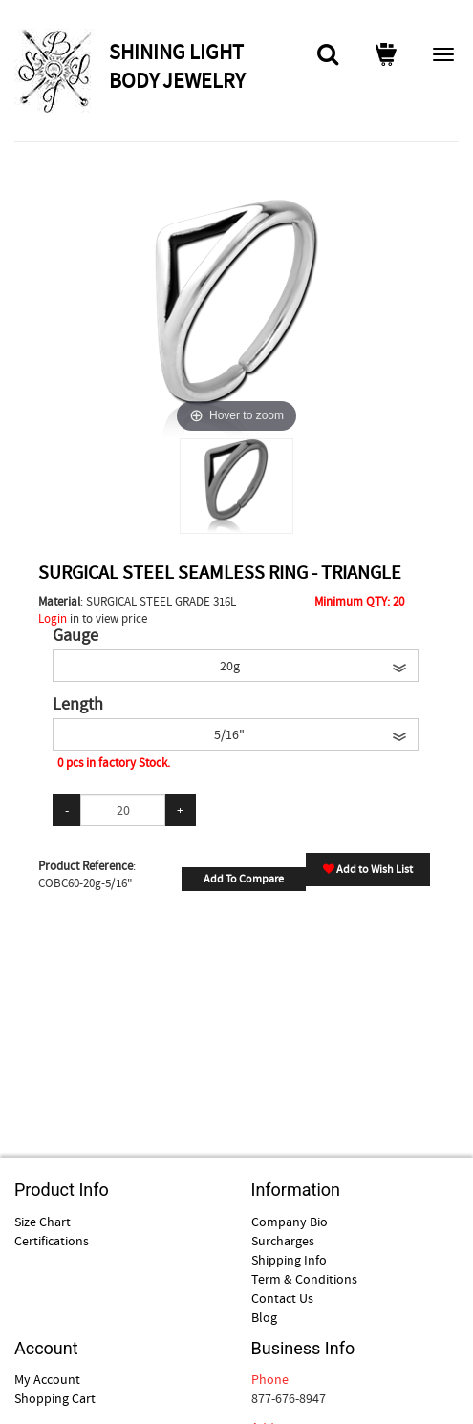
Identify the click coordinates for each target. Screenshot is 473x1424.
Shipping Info (289, 1259)
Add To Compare (244, 878)
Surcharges (282, 1240)
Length (78, 704)
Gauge (75, 636)
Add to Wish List (368, 869)
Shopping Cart (55, 1398)
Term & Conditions (304, 1278)
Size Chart (42, 1221)
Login (52, 618)
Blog (264, 1317)
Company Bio (289, 1221)
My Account (47, 1379)
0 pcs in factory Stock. (113, 763)
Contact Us (282, 1298)
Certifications (51, 1240)
